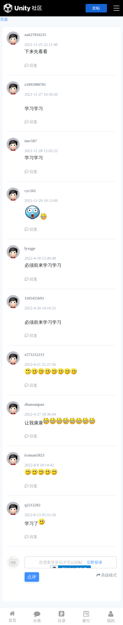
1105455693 (34, 298)
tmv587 (31, 141)
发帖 (96, 8)
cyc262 (30, 190)
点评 (31, 577)
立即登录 (94, 562)
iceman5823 (35, 455)
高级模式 (109, 575)
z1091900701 (35, 84)
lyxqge (30, 248)
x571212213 (34, 354)
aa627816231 (35, 34)
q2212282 (33, 505)
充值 (4, 19)
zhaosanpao (34, 404)
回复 (31, 65)
